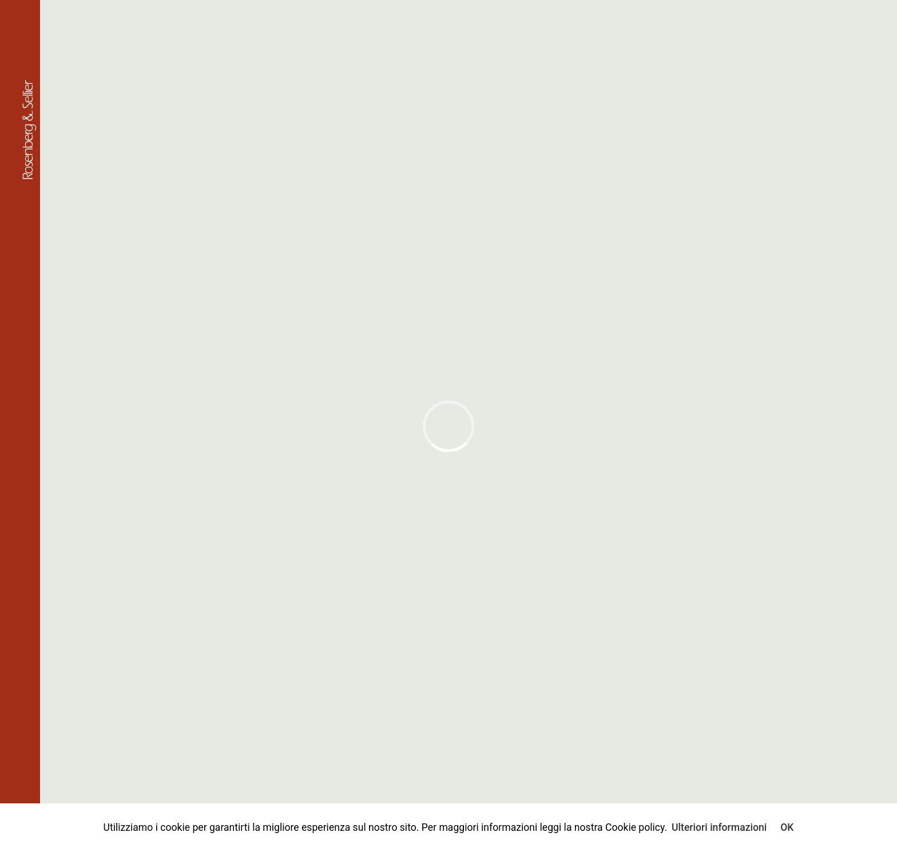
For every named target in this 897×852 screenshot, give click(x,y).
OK (786, 827)
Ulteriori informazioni (719, 827)
